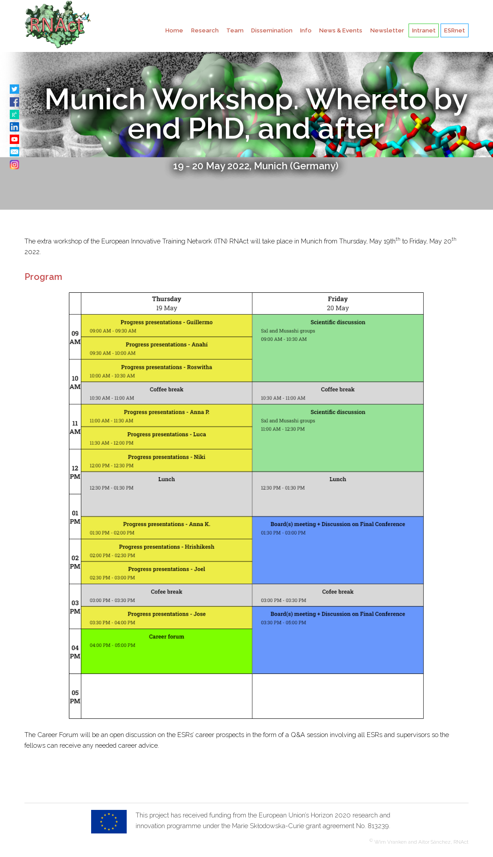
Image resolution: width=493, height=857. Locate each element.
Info (306, 30)
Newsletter (387, 30)
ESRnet (454, 30)
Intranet (424, 30)
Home (174, 30)
